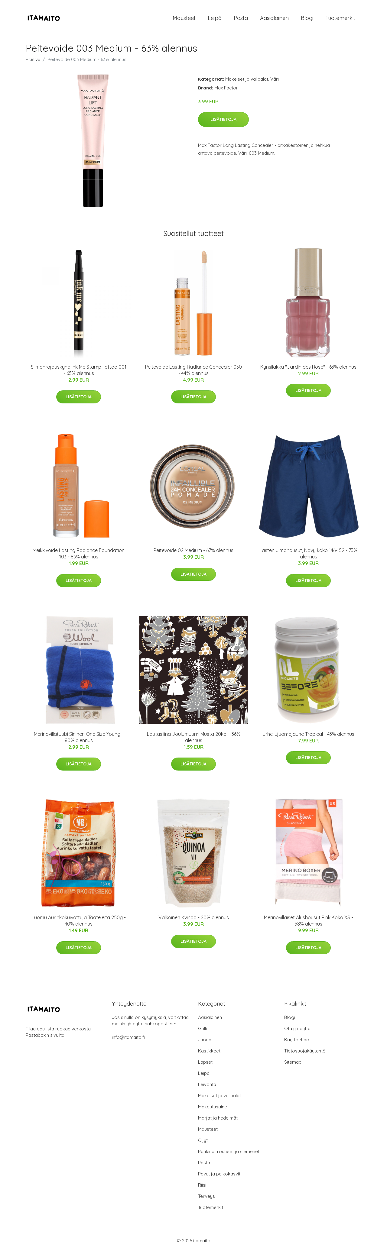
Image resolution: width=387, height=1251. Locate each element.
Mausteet (184, 18)
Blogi (307, 18)
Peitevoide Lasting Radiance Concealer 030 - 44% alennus (193, 370)
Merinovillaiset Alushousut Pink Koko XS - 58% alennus (308, 920)
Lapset (205, 1062)
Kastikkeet (209, 1051)
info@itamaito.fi (128, 1037)
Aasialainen (274, 18)
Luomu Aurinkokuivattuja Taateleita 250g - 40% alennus (79, 920)
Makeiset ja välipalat (246, 79)
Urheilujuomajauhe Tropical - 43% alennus (308, 734)
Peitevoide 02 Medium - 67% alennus (193, 550)
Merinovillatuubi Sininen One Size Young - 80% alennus (78, 737)
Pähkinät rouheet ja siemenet (228, 1151)
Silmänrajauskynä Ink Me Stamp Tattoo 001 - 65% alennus (78, 370)
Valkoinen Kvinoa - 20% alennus (193, 917)
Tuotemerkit (340, 18)
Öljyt (203, 1140)
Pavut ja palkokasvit (219, 1174)
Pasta (241, 18)
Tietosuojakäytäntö (305, 1051)
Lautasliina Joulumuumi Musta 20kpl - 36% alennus (193, 737)
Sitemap (292, 1062)
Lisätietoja (223, 119)
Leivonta (207, 1084)
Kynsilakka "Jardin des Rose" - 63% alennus (308, 367)
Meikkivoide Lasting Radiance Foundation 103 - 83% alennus (79, 553)
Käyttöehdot (297, 1039)
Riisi (202, 1185)
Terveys (206, 1196)
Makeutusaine (212, 1107)
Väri (274, 79)
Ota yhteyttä (297, 1028)
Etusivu (33, 59)
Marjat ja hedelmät (218, 1118)
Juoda (204, 1039)
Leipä (215, 18)
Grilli (202, 1028)
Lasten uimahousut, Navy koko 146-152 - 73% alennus (308, 553)
